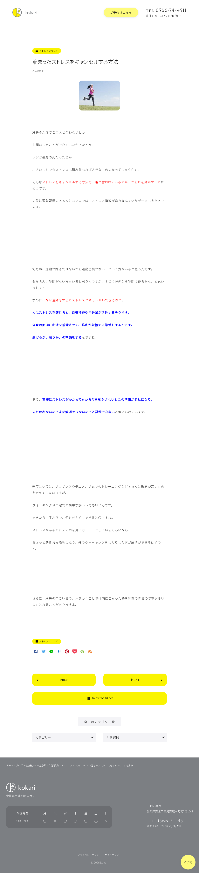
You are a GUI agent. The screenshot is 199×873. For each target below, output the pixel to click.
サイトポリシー (113, 854)
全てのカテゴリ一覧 (99, 721)
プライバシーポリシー (90, 854)
